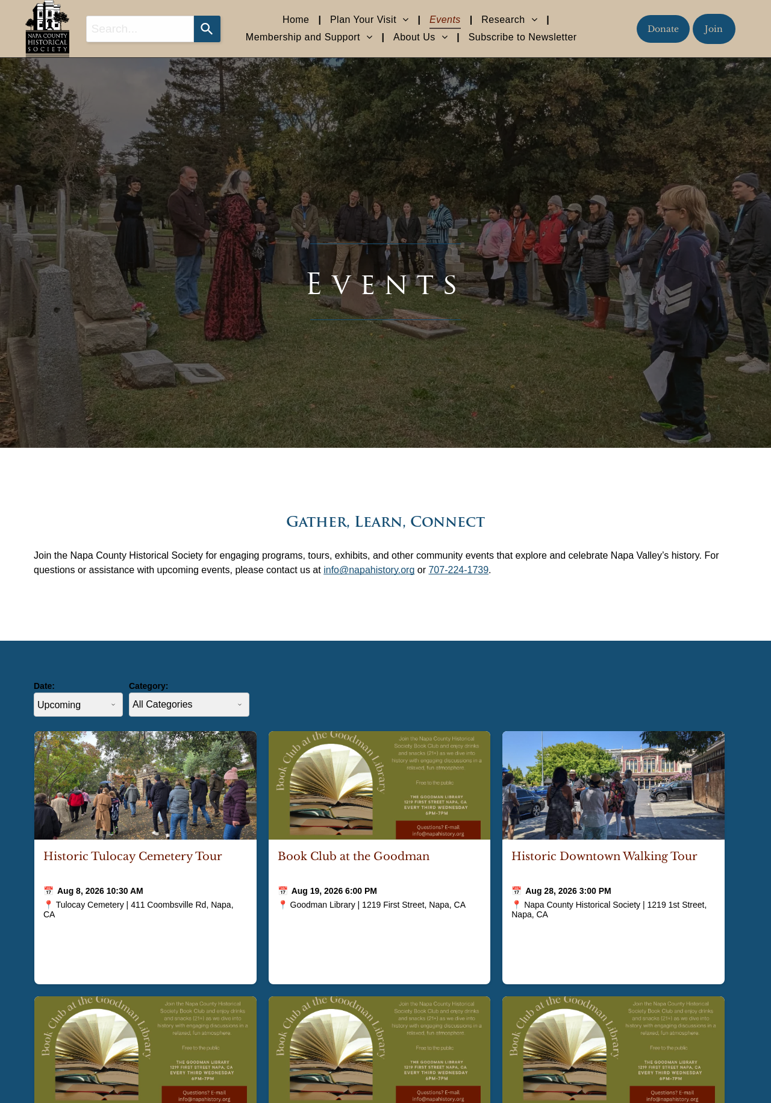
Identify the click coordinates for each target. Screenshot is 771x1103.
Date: (44, 686)
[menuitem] (297, 19)
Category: (148, 686)
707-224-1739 (458, 570)
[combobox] (140, 29)
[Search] (207, 29)
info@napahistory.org (368, 570)
